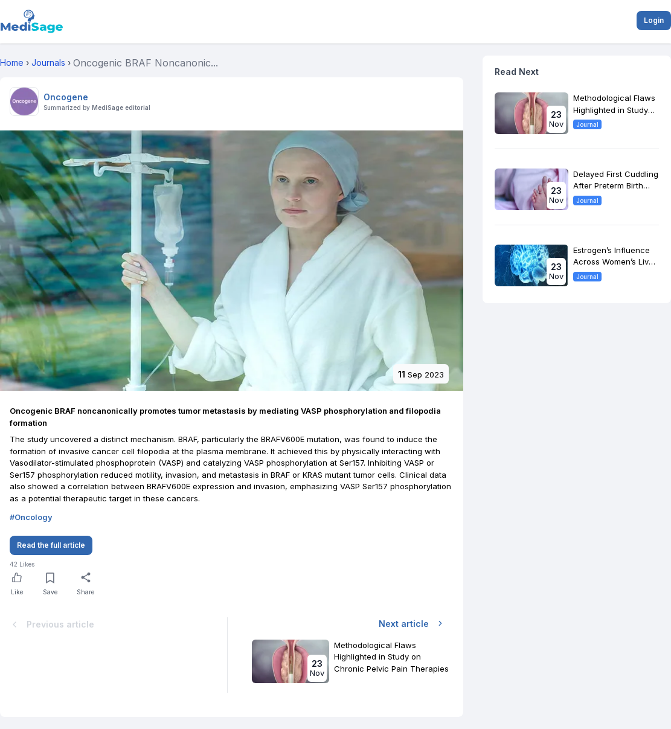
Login (654, 20)
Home (12, 62)
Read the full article (51, 545)
